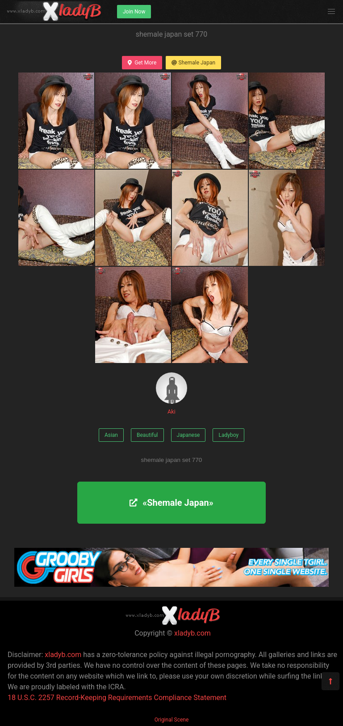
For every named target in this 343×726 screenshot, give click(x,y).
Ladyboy (228, 435)
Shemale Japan (193, 63)
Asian (111, 435)
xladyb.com (192, 633)
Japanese (188, 435)
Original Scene (172, 720)
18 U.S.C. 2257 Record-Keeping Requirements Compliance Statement (117, 697)
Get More (142, 63)
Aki (171, 393)
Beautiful (147, 435)
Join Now (134, 12)
